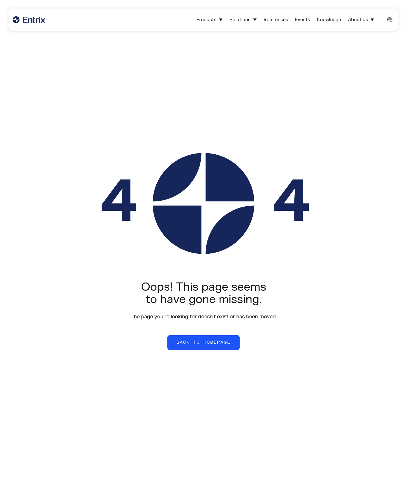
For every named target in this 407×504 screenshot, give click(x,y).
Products (209, 20)
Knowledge (329, 20)
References (276, 20)
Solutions (243, 20)
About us (361, 20)
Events (302, 20)
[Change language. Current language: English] (389, 19)
